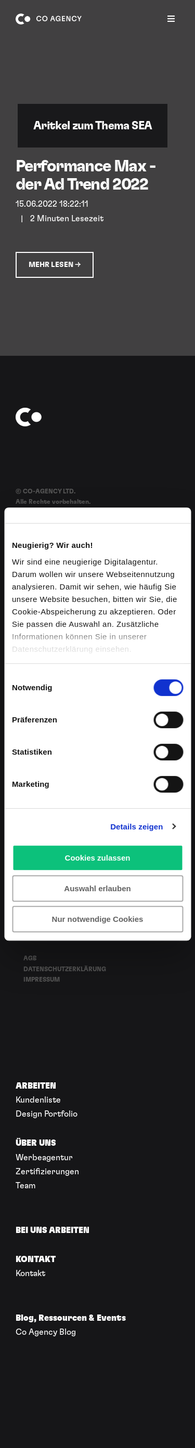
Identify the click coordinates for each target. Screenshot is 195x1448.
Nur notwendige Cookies (98, 919)
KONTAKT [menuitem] (36, 1259)
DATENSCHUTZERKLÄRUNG (64, 969)
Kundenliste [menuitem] (38, 1100)
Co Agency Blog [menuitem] (46, 1332)
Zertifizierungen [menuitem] (47, 1172)
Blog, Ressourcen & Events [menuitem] (71, 1318)
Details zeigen (136, 826)
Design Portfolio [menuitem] (46, 1114)
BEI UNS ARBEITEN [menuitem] (52, 1230)
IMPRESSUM (41, 979)
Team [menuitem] (26, 1186)
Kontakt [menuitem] (30, 1273)
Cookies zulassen (98, 857)
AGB (30, 958)
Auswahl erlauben (97, 888)
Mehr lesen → (55, 265)
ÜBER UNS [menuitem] (36, 1143)
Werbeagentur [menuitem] (44, 1158)
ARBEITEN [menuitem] (36, 1086)
